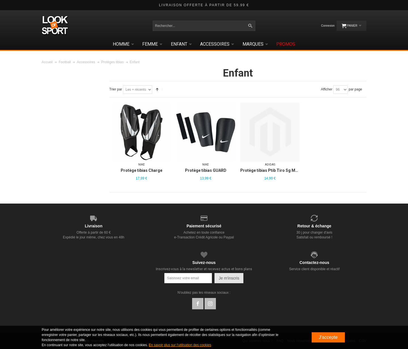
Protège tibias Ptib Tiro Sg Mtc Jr (272, 170)
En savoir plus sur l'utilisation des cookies (180, 345)
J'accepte (328, 337)
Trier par (115, 89)
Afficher (326, 89)
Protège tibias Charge (141, 170)
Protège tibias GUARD (205, 170)
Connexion (328, 25)
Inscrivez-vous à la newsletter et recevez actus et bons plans (204, 269)
